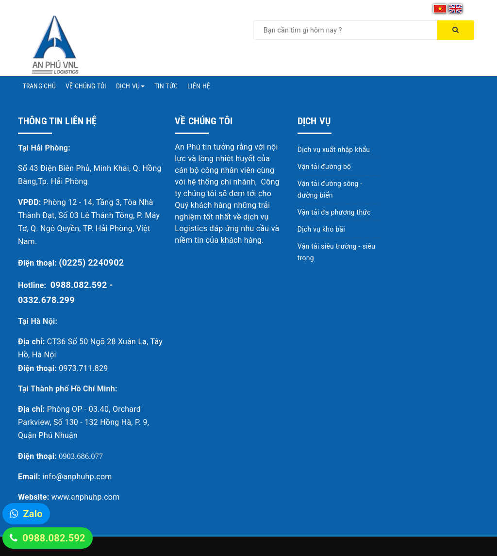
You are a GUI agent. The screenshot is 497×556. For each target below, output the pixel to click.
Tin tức (166, 86)
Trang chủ (39, 86)
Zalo (32, 514)
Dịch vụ (130, 86)
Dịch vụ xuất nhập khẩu (334, 149)
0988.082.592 (53, 538)
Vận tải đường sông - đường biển (330, 189)
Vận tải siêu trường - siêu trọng (336, 252)
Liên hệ (198, 86)
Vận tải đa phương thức (334, 212)
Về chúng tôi (86, 86)
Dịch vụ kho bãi (321, 229)
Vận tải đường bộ (324, 166)
